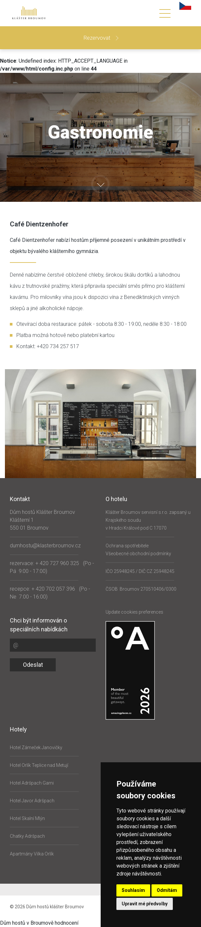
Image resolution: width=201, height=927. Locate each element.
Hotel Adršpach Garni (32, 783)
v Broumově (40, 923)
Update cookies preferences (134, 612)
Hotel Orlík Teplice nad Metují (39, 765)
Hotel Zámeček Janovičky (36, 747)
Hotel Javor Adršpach (32, 800)
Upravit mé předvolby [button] (145, 903)
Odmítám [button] (167, 890)
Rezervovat (98, 37)
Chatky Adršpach (27, 836)
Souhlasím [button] (133, 890)
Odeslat (33, 664)
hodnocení (66, 923)
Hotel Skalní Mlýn (27, 818)
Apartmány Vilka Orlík (32, 853)
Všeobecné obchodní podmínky (138, 553)
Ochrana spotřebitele (127, 545)
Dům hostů (12, 923)
